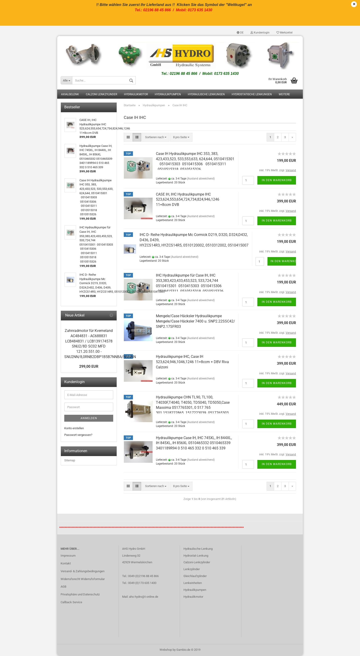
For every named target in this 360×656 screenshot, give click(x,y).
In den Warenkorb (277, 180)
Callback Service (71, 602)
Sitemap (69, 461)
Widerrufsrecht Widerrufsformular (83, 579)
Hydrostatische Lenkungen (252, 94)
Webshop (166, 650)
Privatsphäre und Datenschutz (80, 595)
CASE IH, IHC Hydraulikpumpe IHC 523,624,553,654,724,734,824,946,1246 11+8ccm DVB (187, 199)
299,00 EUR (88, 366)
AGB (63, 587)
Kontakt (66, 564)
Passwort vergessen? (78, 435)
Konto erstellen (74, 428)
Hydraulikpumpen (168, 94)
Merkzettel (284, 32)
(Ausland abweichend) (201, 178)
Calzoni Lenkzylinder (101, 94)
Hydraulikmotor (136, 94)
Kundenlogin (260, 32)
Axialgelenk (70, 94)
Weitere (284, 94)
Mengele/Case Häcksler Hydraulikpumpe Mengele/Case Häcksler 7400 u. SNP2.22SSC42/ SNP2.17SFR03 (195, 321)
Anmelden (89, 418)
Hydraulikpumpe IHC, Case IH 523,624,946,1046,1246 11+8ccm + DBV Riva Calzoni (192, 362)
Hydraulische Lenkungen (206, 94)
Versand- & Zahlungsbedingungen (82, 571)
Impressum (68, 556)
